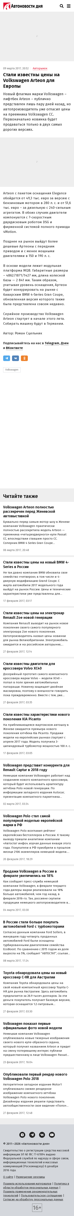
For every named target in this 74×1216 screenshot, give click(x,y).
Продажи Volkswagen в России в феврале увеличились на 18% (30, 873)
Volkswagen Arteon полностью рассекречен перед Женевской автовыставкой (29, 511)
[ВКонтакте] (15, 358)
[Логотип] (23, 6)
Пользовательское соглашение (41, 1195)
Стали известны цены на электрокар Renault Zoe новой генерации (33, 615)
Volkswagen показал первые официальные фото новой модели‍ (32, 1025)
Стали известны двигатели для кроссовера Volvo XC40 (29, 666)
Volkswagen (11, 369)
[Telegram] (6, 358)
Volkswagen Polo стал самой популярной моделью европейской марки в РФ (32, 820)
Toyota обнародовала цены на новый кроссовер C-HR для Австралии (35, 975)
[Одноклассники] (24, 358)
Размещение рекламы (30, 1177)
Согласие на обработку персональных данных (33, 1199)
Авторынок (40, 68)
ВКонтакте (14, 348)
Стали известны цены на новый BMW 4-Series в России (36, 564)
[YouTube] (52, 1135)
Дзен (65, 343)
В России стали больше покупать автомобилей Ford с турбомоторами (33, 924)
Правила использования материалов (27, 1183)
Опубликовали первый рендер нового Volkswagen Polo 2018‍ (35, 1076)
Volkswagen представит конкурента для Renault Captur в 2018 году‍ (36, 767)
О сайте (8, 1177)
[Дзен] (22, 1135)
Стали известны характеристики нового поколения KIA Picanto (36, 716)
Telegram (52, 343)
